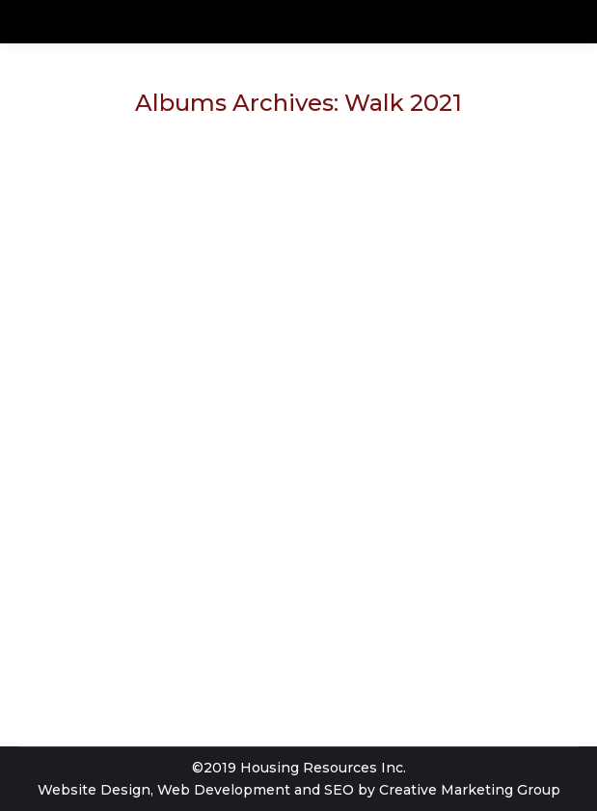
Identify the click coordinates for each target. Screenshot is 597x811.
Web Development (223, 789)
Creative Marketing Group (469, 789)
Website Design (94, 789)
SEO (339, 789)
